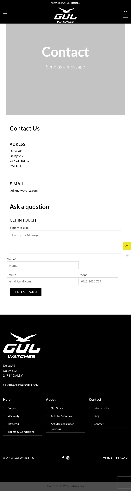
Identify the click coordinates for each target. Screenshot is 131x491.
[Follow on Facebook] (63, 458)
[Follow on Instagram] (67, 458)
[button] (5, 14)
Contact (98, 423)
